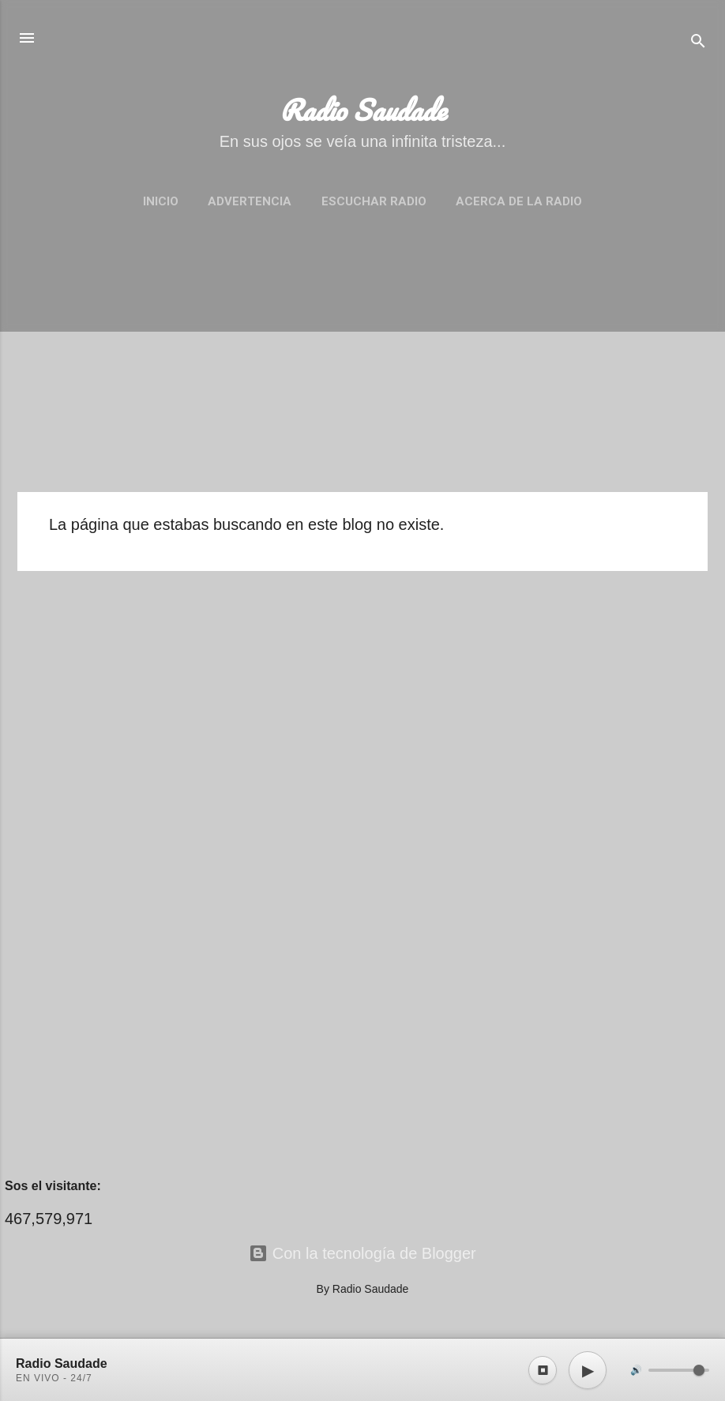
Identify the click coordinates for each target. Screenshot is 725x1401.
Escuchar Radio (373, 201)
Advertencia (249, 201)
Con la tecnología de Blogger (362, 1253)
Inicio (160, 201)
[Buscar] (698, 43)
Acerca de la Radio (519, 201)
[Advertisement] (362, 368)
